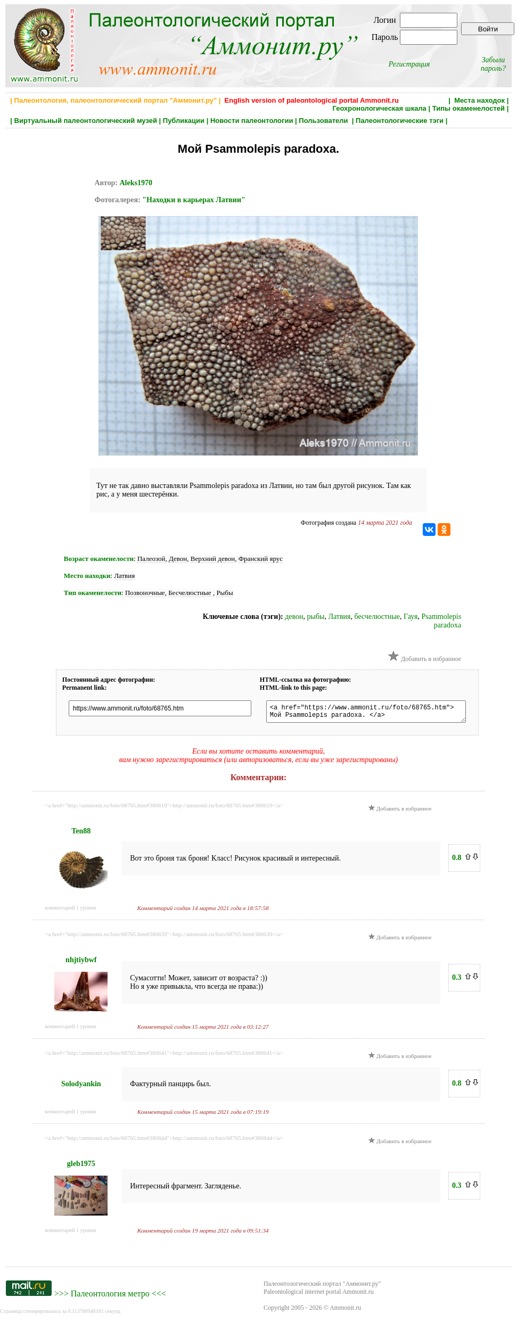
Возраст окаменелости (99, 559)
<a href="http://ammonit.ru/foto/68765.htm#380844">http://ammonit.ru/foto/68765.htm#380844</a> (164, 1141)
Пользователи (324, 121)
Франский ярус (261, 559)
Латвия (124, 576)
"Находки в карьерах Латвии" (193, 200)
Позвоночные (145, 593)
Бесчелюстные (190, 593)
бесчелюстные (377, 617)
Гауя (410, 617)
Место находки (87, 576)
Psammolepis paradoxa (441, 621)
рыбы (316, 617)
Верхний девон (213, 559)
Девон (178, 559)
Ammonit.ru (345, 1311)
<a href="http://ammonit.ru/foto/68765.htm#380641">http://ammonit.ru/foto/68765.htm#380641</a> (164, 1056)
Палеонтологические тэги (400, 121)
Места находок (479, 100)
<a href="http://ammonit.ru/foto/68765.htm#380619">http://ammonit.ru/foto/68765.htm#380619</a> (164, 808)
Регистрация (409, 64)
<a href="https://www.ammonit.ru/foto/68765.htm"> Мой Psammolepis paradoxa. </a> (376, 713)
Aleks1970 (135, 183)
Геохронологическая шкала (379, 108)
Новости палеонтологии (251, 121)
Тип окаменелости (92, 593)
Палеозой (151, 559)
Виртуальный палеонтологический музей (85, 121)
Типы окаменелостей (468, 108)
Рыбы (224, 593)
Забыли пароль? (493, 64)
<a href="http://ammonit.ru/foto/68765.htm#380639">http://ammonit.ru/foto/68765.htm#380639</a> (164, 937)
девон (294, 617)
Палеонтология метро (110, 1296)
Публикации (183, 121)
